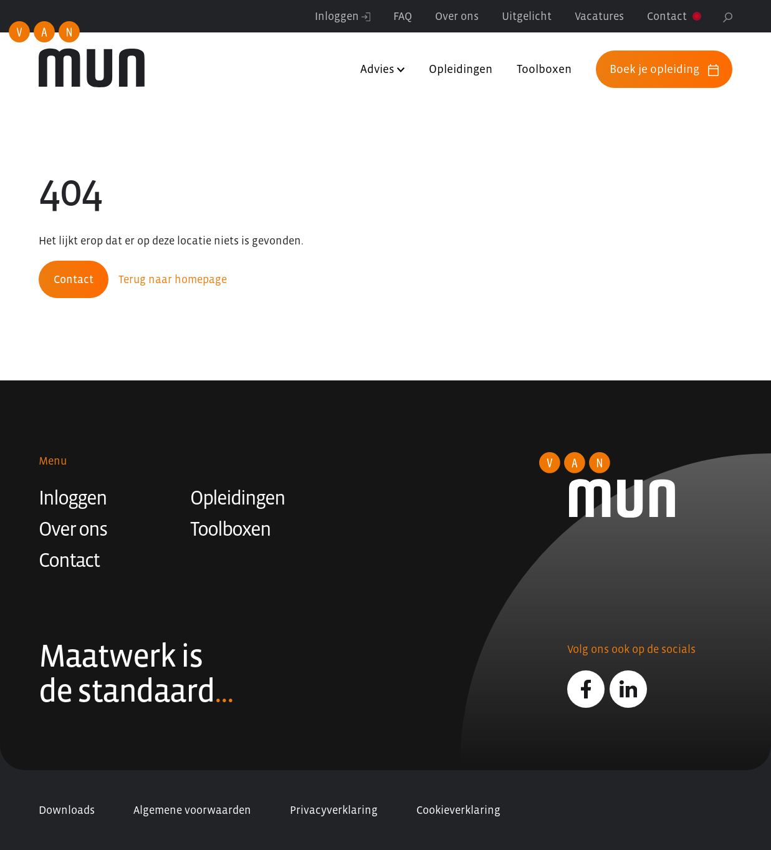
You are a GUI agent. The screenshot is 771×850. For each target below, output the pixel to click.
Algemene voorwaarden (192, 810)
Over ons (457, 16)
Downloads (67, 810)
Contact (667, 16)
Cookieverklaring (458, 810)
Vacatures (599, 16)
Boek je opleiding (664, 69)
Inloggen (342, 16)
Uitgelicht (527, 16)
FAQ (402, 16)
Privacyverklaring (334, 810)
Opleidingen (460, 68)
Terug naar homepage (172, 279)
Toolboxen (544, 68)
